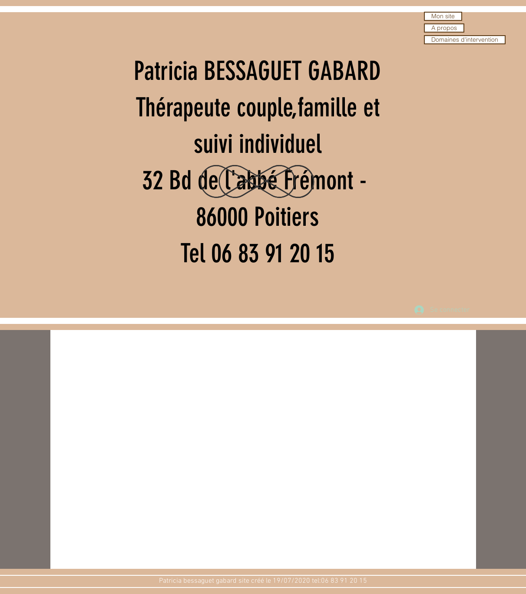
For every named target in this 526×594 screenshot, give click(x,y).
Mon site (443, 16)
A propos (444, 28)
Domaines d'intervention (464, 39)
